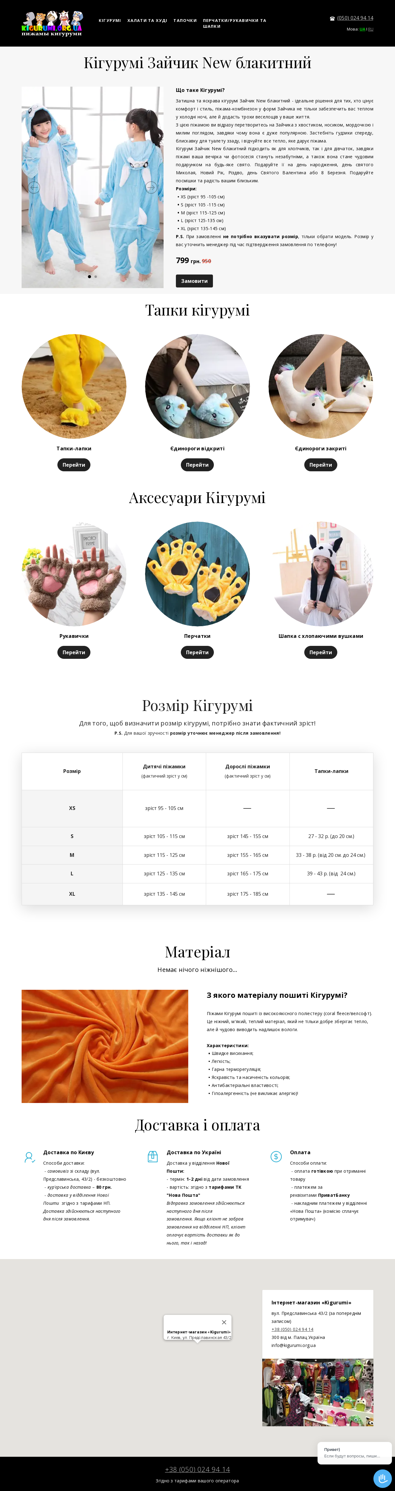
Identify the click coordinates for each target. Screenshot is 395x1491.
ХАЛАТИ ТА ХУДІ (147, 20)
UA (362, 29)
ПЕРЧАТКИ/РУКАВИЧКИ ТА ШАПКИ (234, 23)
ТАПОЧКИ (185, 20)
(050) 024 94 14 (355, 17)
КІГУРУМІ (110, 20)
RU (370, 29)
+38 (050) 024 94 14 (293, 1329)
